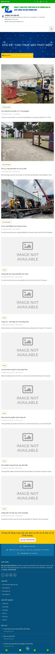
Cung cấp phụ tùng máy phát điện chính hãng (17, 629)
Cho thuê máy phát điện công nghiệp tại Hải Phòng (18, 643)
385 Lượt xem (19, 515)
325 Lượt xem (19, 372)
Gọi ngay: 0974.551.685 (27, 539)
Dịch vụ (4, 613)
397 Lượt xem (19, 277)
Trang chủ (4, 603)
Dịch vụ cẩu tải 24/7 (9, 636)
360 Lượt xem (19, 420)
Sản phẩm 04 (5, 594)
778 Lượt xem (16, 114)
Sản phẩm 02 (5, 588)
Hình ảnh (4, 616)
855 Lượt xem (16, 171)
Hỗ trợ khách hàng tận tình (9, 584)
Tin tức (4, 270)
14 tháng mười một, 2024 (7, 277)
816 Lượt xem (16, 229)
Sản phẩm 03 (5, 591)
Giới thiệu (4, 610)
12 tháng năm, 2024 (6, 114)
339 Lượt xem (19, 468)
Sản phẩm (4, 606)
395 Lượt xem (19, 324)
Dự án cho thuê (6, 107)
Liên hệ (4, 620)
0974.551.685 (5, 1)
